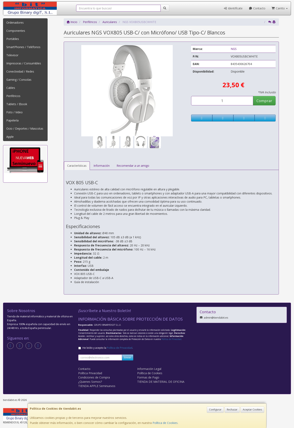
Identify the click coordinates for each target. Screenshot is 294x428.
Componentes (15, 31)
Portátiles (12, 39)
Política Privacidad (90, 373)
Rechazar (232, 409)
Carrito (280, 8)
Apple (10, 137)
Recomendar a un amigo (133, 166)
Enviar (127, 357)
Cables (10, 88)
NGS (234, 49)
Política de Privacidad (171, 339)
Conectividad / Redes (20, 71)
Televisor (12, 55)
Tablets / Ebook (16, 104)
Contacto (257, 8)
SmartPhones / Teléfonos (23, 47)
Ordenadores (15, 22)
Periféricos (13, 96)
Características (77, 166)
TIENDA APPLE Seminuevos (96, 386)
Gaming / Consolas (18, 80)
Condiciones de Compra (94, 377)
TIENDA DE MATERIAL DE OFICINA (160, 382)
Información (102, 166)
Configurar (215, 409)
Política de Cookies (165, 423)
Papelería (12, 120)
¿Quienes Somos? (90, 382)
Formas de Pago (148, 377)
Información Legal (149, 369)
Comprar (264, 100)
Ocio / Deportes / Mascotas (24, 128)
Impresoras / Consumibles (23, 63)
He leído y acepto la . (107, 348)
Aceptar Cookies (252, 409)
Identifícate (233, 8)
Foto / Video (14, 112)
